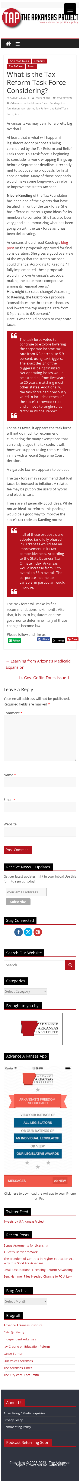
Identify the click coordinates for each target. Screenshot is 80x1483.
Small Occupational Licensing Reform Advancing (38, 1270)
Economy (39, 61)
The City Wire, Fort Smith (21, 1375)
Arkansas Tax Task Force (25, 103)
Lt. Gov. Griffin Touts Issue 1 (46, 677)
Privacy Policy (13, 1420)
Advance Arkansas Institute (23, 1325)
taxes (18, 114)
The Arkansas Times (18, 1368)
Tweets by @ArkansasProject (24, 1221)
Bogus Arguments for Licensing (26, 1245)
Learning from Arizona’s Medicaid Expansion (38, 664)
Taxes (31, 66)
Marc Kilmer (43, 97)
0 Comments (62, 97)
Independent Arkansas (20, 1339)
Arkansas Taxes (19, 61)
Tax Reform (16, 66)
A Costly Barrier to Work (21, 1252)
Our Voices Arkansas (18, 1361)
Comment (13, 713)
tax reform (27, 108)
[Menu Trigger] (70, 9)
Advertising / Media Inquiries (24, 1413)
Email (9, 799)
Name (10, 775)
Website (10, 824)
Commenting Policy (17, 1427)
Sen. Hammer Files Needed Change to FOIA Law (38, 1276)
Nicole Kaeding (50, 103)
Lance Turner (13, 1354)
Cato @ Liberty (14, 1332)
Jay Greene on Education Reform (27, 1346)
